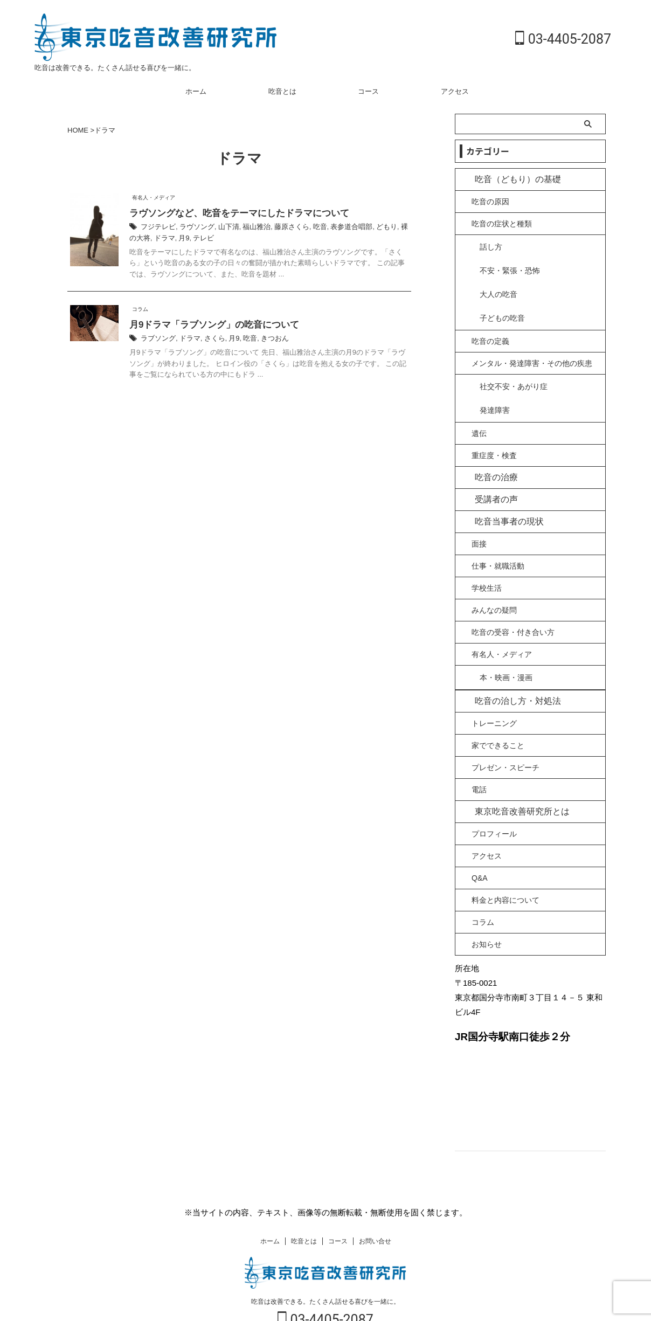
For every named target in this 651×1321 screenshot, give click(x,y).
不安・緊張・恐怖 (510, 263)
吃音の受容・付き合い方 (513, 602)
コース (368, 91)
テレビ (175, 239)
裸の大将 (396, 228)
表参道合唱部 (336, 228)
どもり (369, 228)
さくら (209, 340)
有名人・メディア (502, 624)
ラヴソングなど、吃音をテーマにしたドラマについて (232, 213)
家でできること (498, 713)
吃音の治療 (490, 447)
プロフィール (494, 801)
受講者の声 (490, 469)
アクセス (455, 91)
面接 (479, 513)
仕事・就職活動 (498, 535)
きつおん (266, 340)
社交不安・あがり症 (514, 363)
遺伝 (479, 403)
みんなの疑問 (494, 580)
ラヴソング (193, 228)
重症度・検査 (494, 425)
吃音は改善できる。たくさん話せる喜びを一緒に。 (325, 1271)
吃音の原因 (490, 201)
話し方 (491, 245)
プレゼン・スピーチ (505, 735)
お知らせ (487, 912)
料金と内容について (505, 867)
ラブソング (157, 340)
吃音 (307, 228)
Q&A (480, 845)
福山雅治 (248, 228)
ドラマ (139, 239)
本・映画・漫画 (506, 646)
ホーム (195, 91)
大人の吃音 (498, 280)
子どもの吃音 (502, 297)
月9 (158, 239)
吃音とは (282, 91)
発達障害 (495, 381)
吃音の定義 (490, 319)
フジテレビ (157, 228)
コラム (483, 890)
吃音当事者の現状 (501, 491)
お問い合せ (375, 1211)
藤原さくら (281, 228)
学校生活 (487, 558)
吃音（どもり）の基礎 (508, 179)
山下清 (222, 228)
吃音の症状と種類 (502, 223)
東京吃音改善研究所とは (511, 779)
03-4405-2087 (563, 39)
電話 (479, 757)
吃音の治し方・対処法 (508, 669)
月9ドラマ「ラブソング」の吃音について (209, 325)
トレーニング (494, 691)
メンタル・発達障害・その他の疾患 (532, 341)
